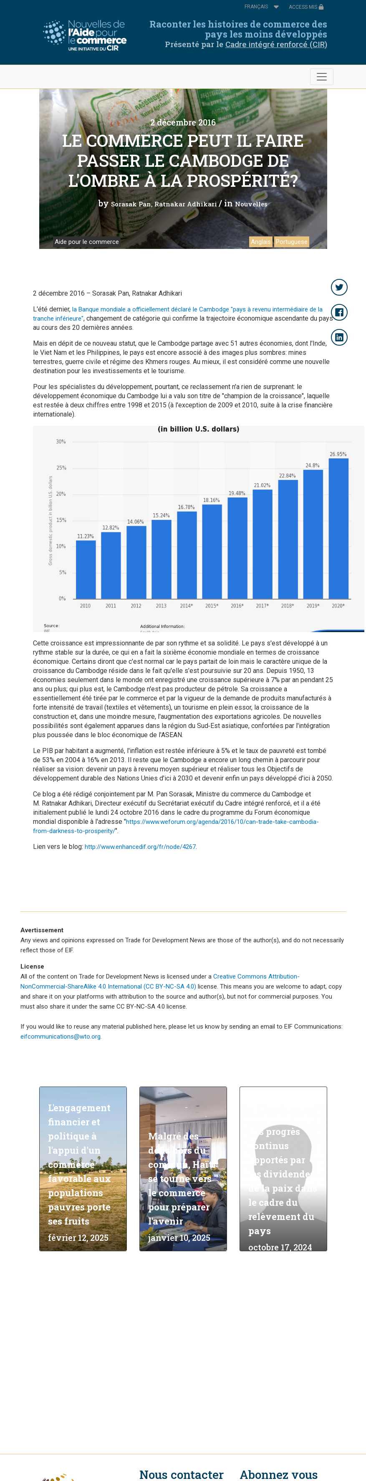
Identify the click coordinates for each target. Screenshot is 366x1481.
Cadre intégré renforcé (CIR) (276, 44)
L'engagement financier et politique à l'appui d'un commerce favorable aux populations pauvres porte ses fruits (79, 1164)
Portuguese (292, 242)
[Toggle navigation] (321, 76)
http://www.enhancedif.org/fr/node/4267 (140, 847)
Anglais (261, 242)
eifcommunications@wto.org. (61, 1036)
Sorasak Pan (131, 204)
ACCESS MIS (306, 7)
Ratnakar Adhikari (185, 204)
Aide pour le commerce (87, 242)
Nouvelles (251, 204)
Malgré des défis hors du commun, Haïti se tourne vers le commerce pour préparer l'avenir (182, 1178)
